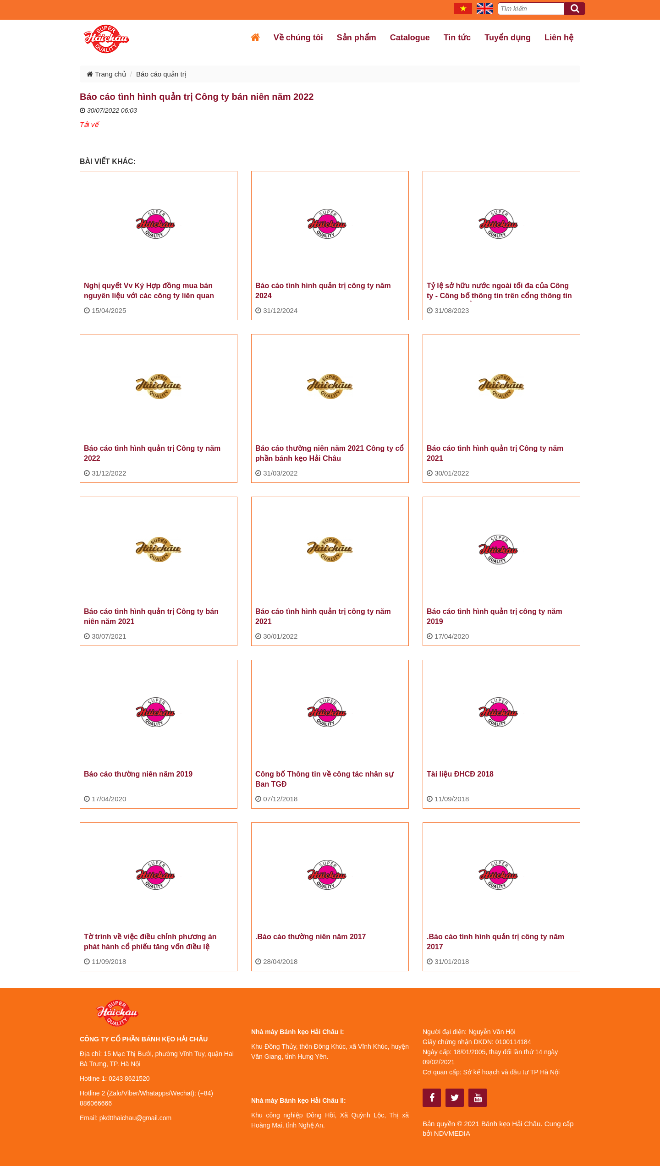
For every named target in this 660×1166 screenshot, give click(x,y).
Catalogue (410, 37)
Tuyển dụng (507, 37)
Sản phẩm (356, 37)
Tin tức (457, 37)
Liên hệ (558, 37)
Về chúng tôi (298, 37)
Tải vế (89, 124)
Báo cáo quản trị (161, 74)
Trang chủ (106, 74)
